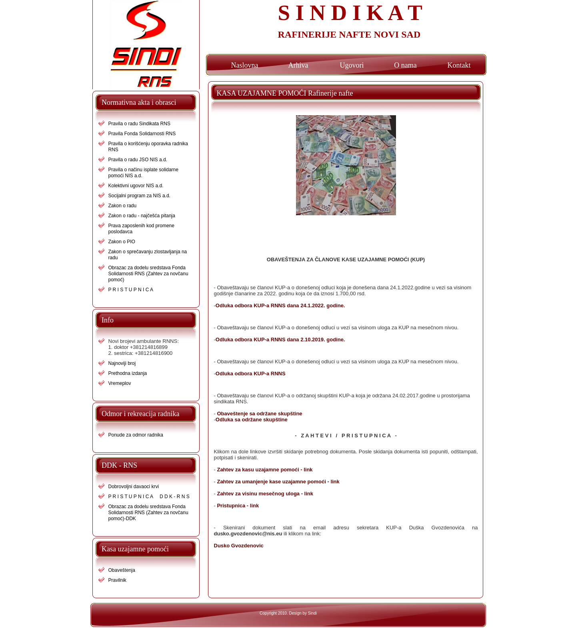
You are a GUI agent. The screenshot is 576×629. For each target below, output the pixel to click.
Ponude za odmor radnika (135, 435)
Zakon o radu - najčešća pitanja (141, 215)
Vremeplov (119, 383)
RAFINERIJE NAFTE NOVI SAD (349, 34)
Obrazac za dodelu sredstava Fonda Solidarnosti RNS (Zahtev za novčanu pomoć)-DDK (148, 512)
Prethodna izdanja (127, 373)
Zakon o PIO (121, 241)
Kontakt (459, 65)
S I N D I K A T (350, 12)
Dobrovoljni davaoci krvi (133, 486)
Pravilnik (117, 580)
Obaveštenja (121, 570)
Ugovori (352, 65)
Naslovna (244, 65)
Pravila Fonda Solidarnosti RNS (142, 133)
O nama (405, 65)
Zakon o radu (122, 205)
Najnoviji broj (122, 363)
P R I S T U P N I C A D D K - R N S (149, 496)
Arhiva (298, 65)
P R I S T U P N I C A (131, 289)
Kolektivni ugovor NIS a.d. (136, 185)
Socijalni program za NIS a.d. (139, 195)
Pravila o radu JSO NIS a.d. (137, 159)
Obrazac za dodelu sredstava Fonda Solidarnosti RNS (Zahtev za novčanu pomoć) (148, 273)
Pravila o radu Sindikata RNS (139, 123)
